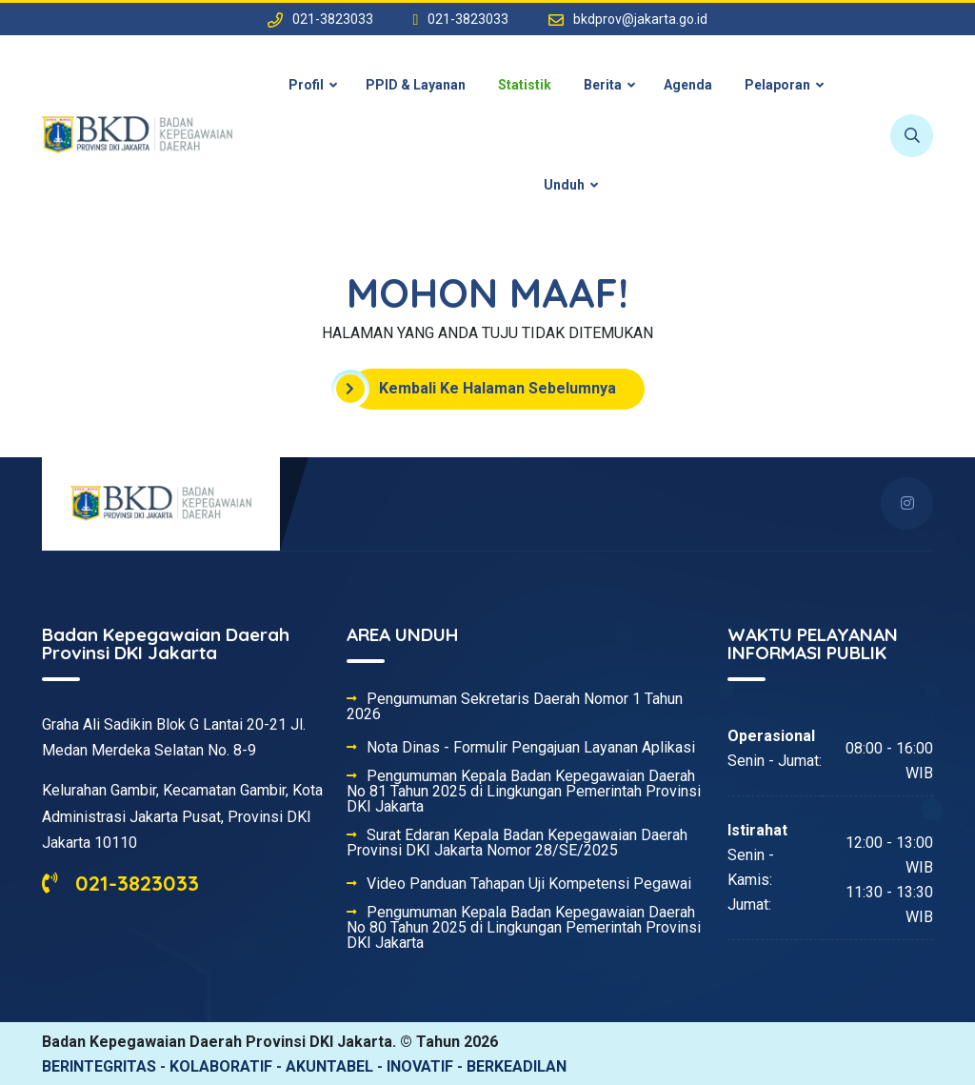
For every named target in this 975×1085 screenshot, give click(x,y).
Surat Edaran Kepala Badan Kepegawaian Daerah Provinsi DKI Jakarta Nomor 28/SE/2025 (517, 843)
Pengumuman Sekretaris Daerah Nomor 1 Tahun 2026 (515, 707)
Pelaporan (777, 84)
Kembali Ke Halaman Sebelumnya (483, 388)
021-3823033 (120, 883)
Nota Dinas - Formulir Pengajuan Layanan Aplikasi (531, 747)
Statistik (524, 84)
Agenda (688, 84)
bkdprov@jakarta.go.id (640, 19)
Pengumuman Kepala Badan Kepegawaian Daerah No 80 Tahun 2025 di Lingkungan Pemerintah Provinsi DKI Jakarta (524, 928)
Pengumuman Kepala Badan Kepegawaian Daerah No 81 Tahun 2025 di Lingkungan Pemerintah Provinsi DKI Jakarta (524, 791)
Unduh (564, 184)
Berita (603, 84)
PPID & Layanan (416, 84)
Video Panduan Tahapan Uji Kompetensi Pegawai (529, 884)
